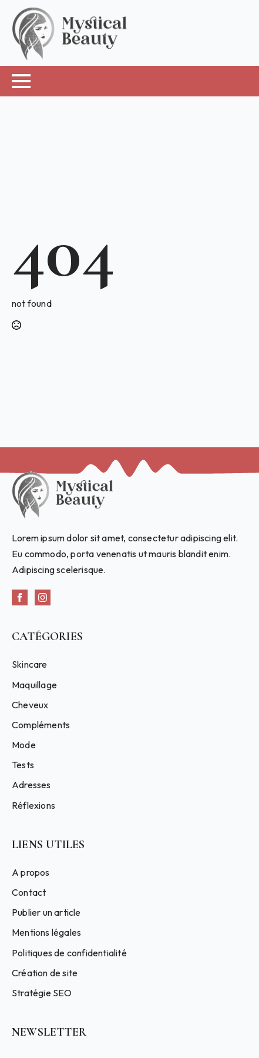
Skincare (30, 664)
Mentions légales (46, 932)
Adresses (31, 785)
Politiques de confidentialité (69, 953)
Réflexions (33, 805)
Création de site (45, 973)
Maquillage (34, 685)
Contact (29, 892)
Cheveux (30, 705)
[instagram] (43, 597)
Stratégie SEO (42, 993)
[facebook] (20, 597)
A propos (31, 872)
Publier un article (46, 912)
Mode (24, 745)
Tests (23, 765)
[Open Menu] (21, 81)
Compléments (41, 725)
